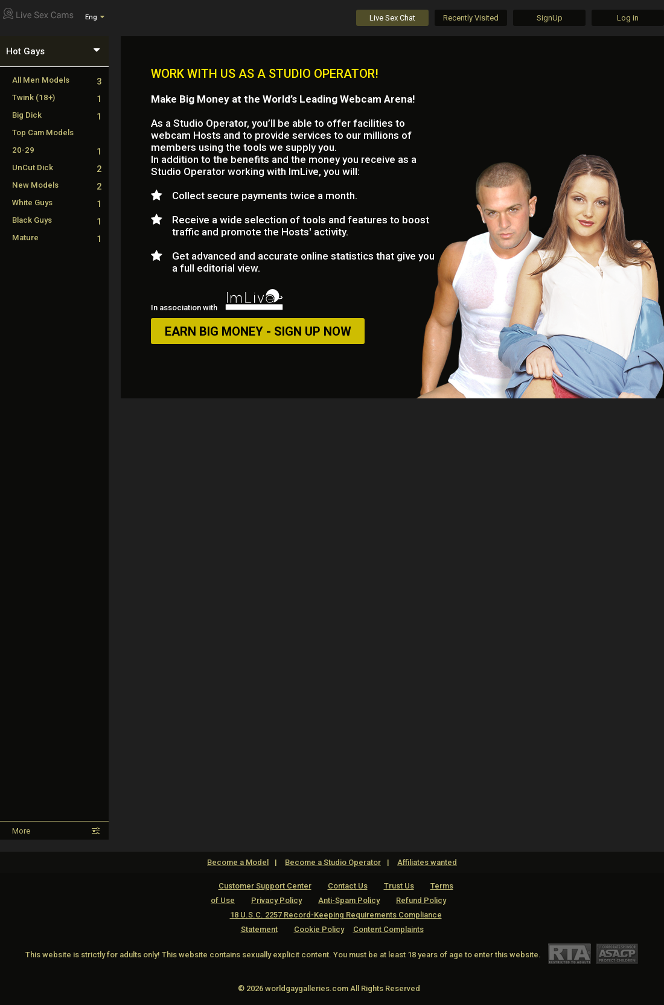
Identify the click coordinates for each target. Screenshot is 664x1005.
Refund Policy (421, 900)
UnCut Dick (56, 167)
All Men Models (56, 80)
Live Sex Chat (392, 17)
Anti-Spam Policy (349, 900)
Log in (628, 17)
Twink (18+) (56, 97)
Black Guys (56, 220)
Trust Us (399, 885)
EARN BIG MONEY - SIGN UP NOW (258, 331)
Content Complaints (388, 929)
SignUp (550, 17)
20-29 (56, 150)
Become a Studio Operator (333, 862)
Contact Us (348, 885)
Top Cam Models (43, 132)
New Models (56, 185)
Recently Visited (471, 17)
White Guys (56, 202)
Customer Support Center (265, 885)
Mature (56, 237)
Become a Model (238, 862)
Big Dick (56, 115)
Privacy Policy (276, 900)
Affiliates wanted (427, 862)
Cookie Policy (319, 929)
